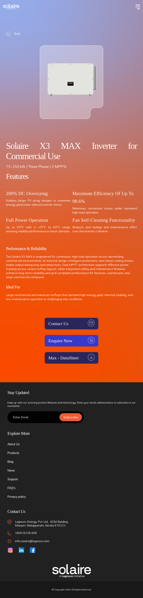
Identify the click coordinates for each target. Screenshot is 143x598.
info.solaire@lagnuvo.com (32, 541)
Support (12, 479)
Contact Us (58, 323)
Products (13, 453)
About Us (13, 444)
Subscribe (70, 417)
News (11, 470)
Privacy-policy (16, 496)
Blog (10, 461)
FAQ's (11, 488)
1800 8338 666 (26, 533)
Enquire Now (60, 340)
